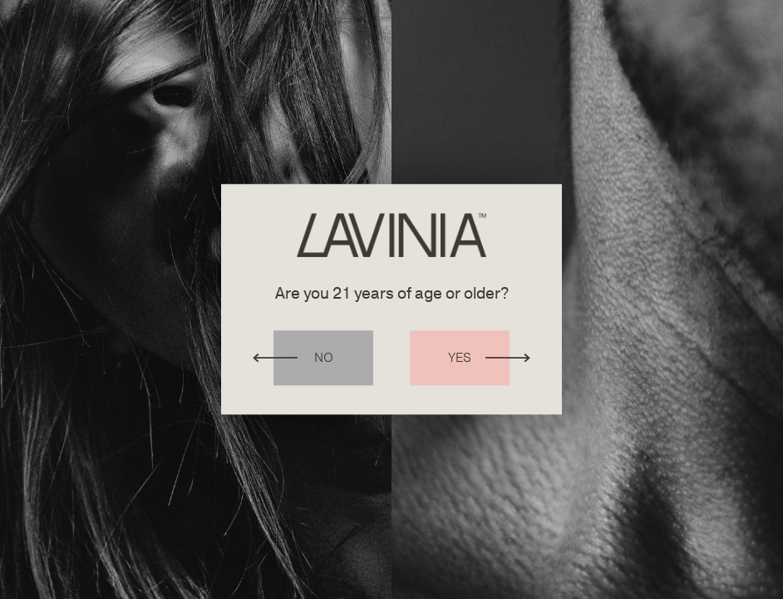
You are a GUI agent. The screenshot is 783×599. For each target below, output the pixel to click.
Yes (459, 358)
